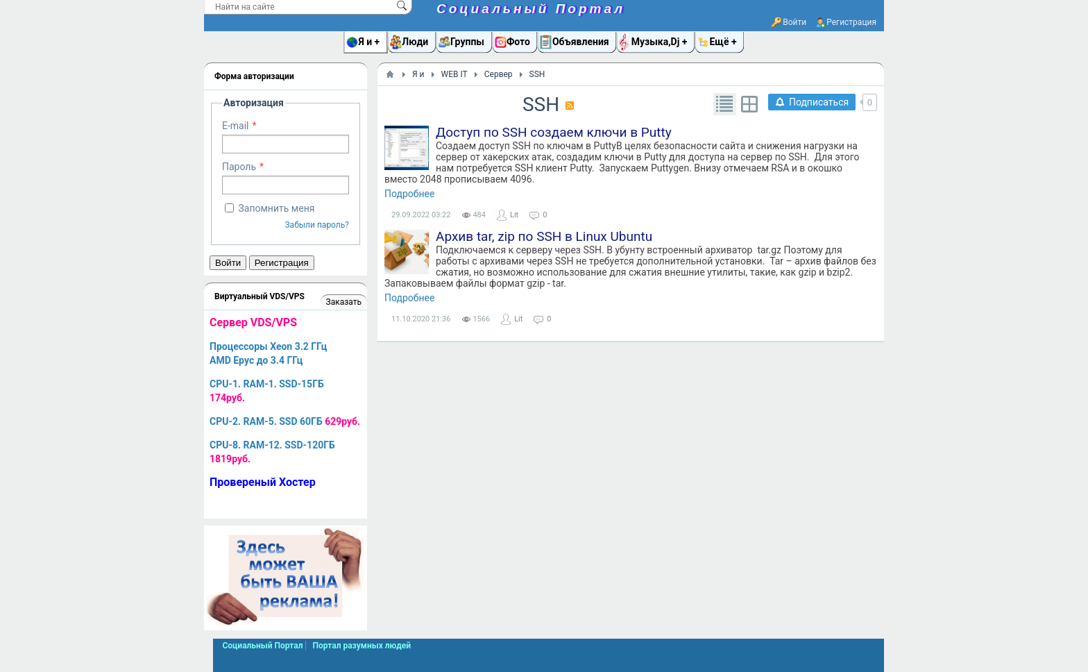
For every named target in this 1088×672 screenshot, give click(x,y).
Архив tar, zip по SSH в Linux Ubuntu (544, 236)
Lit (514, 214)
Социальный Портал (530, 8)
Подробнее (409, 193)
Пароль (239, 166)
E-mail (235, 125)
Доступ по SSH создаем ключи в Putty (554, 132)
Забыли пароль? (316, 225)
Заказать (344, 302)
